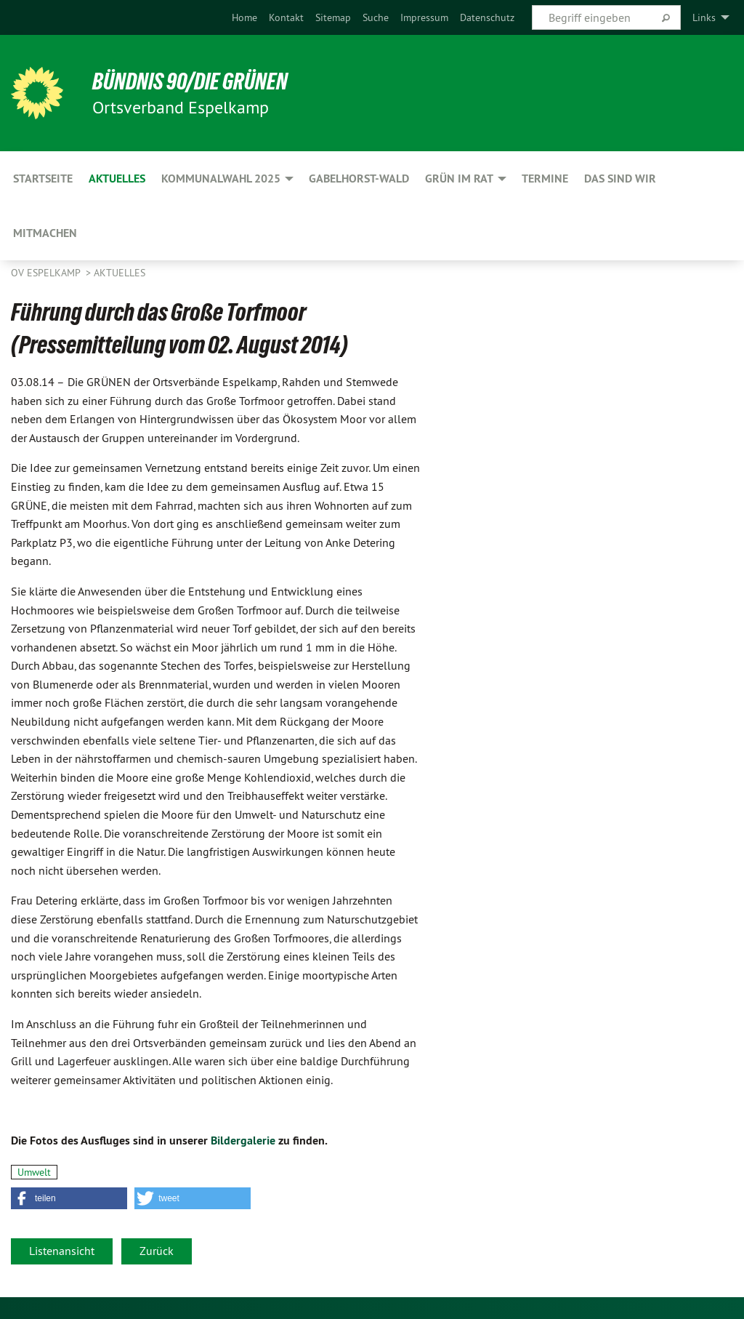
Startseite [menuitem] (43, 178)
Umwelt (34, 1172)
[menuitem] (244, 17)
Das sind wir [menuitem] (620, 178)
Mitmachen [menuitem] (45, 233)
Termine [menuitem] (545, 178)
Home (244, 17)
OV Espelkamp (47, 272)
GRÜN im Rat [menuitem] (459, 178)
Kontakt (286, 17)
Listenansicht (61, 1250)
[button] (69, 1198)
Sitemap (333, 17)
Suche (376, 17)
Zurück (157, 1250)
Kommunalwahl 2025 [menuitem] (220, 178)
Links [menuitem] (704, 17)
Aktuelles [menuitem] (117, 178)
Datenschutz (487, 17)
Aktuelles (119, 272)
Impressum (424, 17)
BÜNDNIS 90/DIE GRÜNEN (190, 81)
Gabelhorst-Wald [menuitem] (359, 178)
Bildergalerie (243, 1140)
